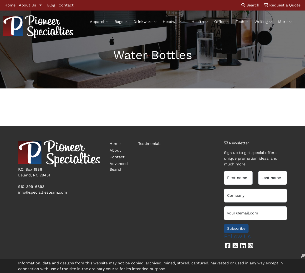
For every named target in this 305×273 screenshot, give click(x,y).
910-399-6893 (31, 186)
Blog (51, 5)
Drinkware (145, 22)
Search (250, 5)
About (115, 150)
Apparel (99, 22)
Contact (66, 5)
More (285, 22)
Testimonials (149, 143)
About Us (27, 5)
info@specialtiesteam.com (42, 192)
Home (10, 5)
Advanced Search (119, 166)
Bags (121, 22)
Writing (263, 22)
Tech (242, 22)
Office (221, 22)
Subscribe (236, 228)
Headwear (174, 22)
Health (200, 22)
